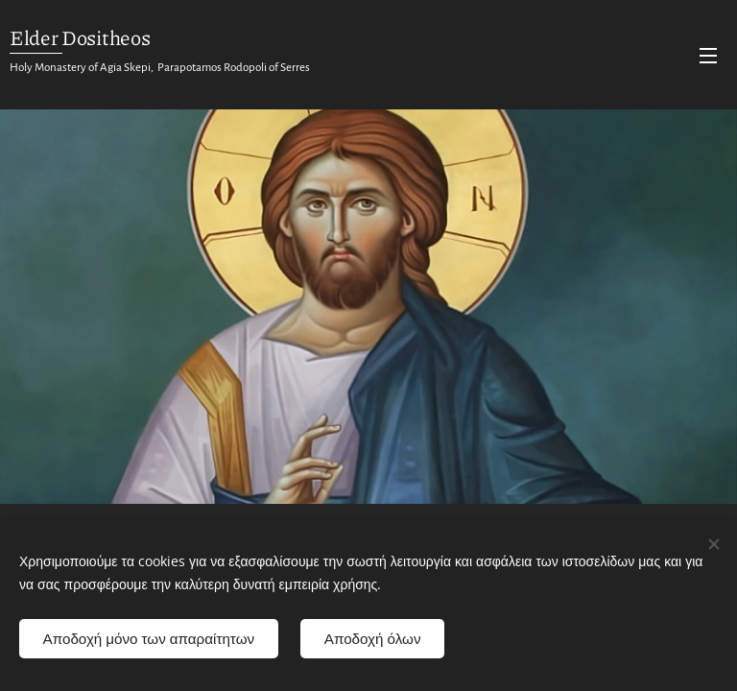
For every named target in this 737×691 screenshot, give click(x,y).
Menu (708, 56)
